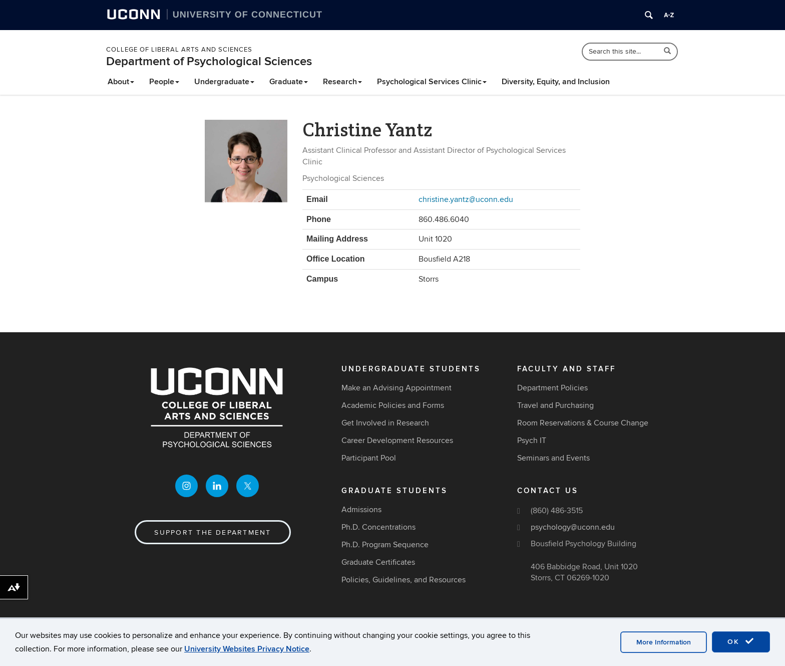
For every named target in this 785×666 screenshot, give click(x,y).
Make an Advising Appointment (396, 388)
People (164, 82)
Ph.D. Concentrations (378, 527)
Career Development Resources (397, 440)
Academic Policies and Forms (392, 405)
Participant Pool (368, 458)
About (121, 82)
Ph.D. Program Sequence (385, 545)
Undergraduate (224, 82)
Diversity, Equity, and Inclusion (556, 82)
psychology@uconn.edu (573, 527)
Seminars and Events (553, 458)
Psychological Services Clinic (432, 82)
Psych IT (531, 440)
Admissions (361, 510)
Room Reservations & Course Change (582, 423)
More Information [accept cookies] (663, 642)
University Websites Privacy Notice (246, 649)
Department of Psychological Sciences (209, 61)
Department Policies (552, 388)
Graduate (288, 82)
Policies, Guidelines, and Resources (403, 580)
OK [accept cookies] (740, 641)
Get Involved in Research (385, 423)
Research (342, 82)
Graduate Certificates (378, 562)
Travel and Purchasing (555, 405)
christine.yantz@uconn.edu (466, 199)
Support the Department (212, 532)
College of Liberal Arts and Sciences (179, 50)
